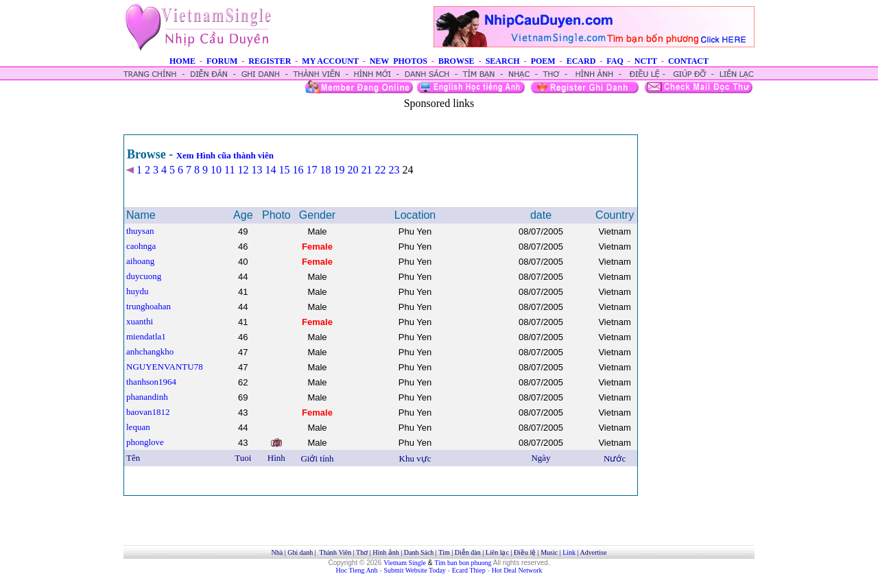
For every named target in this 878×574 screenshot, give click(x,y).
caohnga (141, 246)
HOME (182, 61)
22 (380, 170)
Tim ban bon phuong (462, 562)
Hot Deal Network (517, 570)
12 (242, 170)
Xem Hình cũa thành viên (225, 155)
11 (229, 170)
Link (569, 552)
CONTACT (688, 61)
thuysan (140, 231)
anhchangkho (150, 351)
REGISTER (269, 61)
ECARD (581, 61)
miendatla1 (146, 336)
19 (338, 170)
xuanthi (139, 321)
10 (216, 170)
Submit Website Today (415, 570)
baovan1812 (148, 412)
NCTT (645, 61)
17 (311, 170)
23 (393, 170)
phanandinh (147, 397)
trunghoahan (148, 306)
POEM (543, 61)
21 (366, 170)
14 (270, 170)
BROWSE (456, 61)
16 (297, 170)
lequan (138, 427)
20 (352, 170)
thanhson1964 (151, 381)
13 (256, 170)
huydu (137, 291)
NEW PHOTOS (398, 61)
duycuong (143, 276)
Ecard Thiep (469, 570)
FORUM (221, 61)
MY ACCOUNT (330, 61)
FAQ (614, 61)
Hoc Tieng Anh (357, 570)
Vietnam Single (404, 562)
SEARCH (503, 61)
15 (283, 170)
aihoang (140, 261)
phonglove (145, 442)
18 (325, 170)
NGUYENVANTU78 (164, 366)
